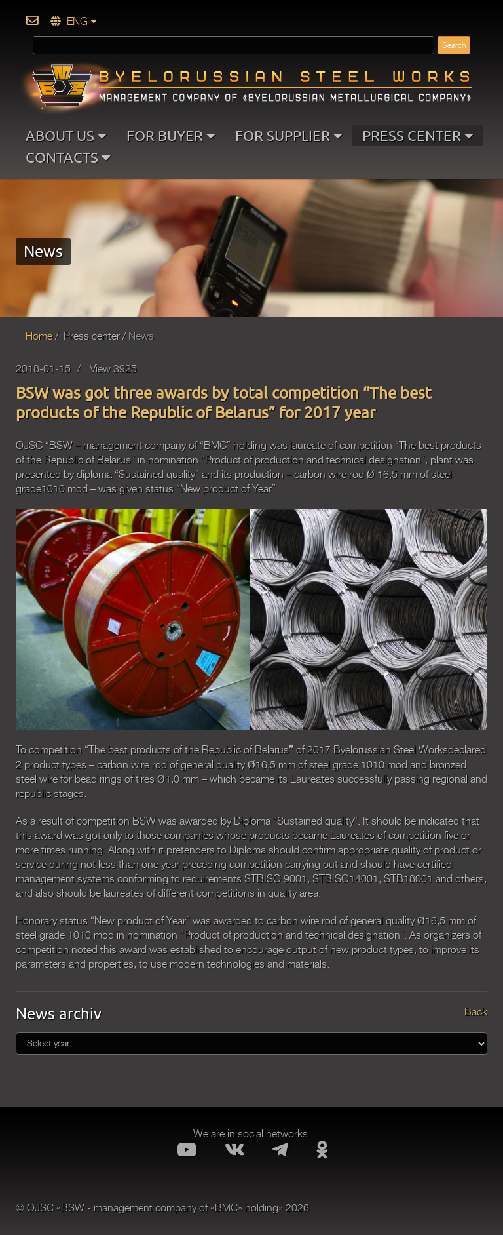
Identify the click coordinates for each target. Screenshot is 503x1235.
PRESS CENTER (418, 135)
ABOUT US (66, 135)
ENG (73, 22)
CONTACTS (68, 156)
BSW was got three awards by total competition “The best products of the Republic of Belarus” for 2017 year (224, 402)
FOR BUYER (170, 135)
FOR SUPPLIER (289, 135)
